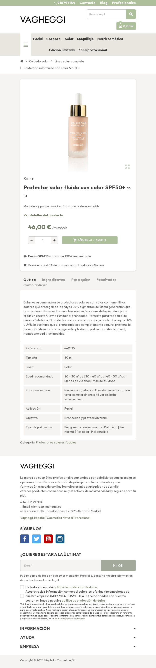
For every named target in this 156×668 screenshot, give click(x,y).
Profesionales (124, 3)
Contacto (88, 3)
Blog (104, 3)
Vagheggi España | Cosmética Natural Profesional (55, 518)
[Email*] (60, 565)
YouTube (48, 538)
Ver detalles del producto (43, 215)
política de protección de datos (75, 587)
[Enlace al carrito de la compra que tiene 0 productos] (126, 26)
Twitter (36, 538)
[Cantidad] (43, 240)
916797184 (66, 3)
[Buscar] (111, 14)
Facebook (24, 538)
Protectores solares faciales (56, 442)
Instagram (60, 538)
